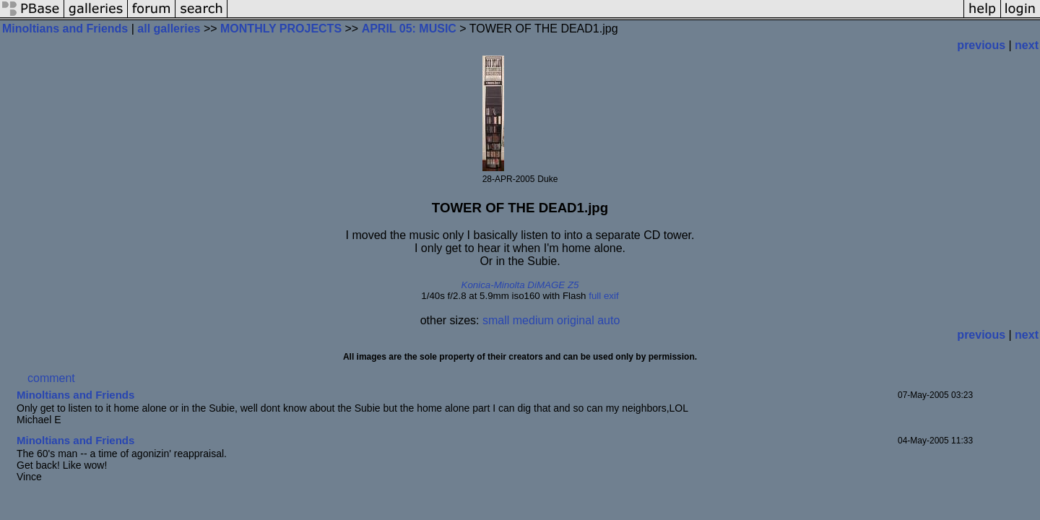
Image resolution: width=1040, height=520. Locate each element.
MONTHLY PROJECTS (281, 28)
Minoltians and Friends (65, 28)
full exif (603, 295)
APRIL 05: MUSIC (409, 28)
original (575, 320)
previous (981, 45)
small (495, 320)
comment (51, 378)
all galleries (168, 28)
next (1027, 45)
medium (533, 320)
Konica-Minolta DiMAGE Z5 (520, 285)
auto (608, 320)
